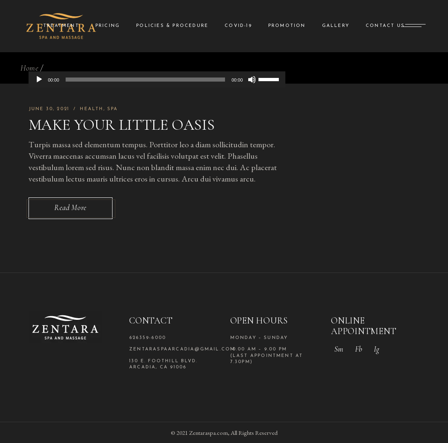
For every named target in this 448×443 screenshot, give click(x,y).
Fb (358, 349)
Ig (376, 349)
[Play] (39, 79)
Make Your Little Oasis (122, 124)
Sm (338, 349)
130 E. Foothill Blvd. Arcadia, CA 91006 (163, 364)
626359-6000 (147, 338)
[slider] (145, 80)
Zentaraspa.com (208, 432)
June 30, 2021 (49, 109)
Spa (112, 109)
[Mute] (252, 79)
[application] (157, 79)
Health (91, 109)
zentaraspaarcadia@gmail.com (173, 349)
